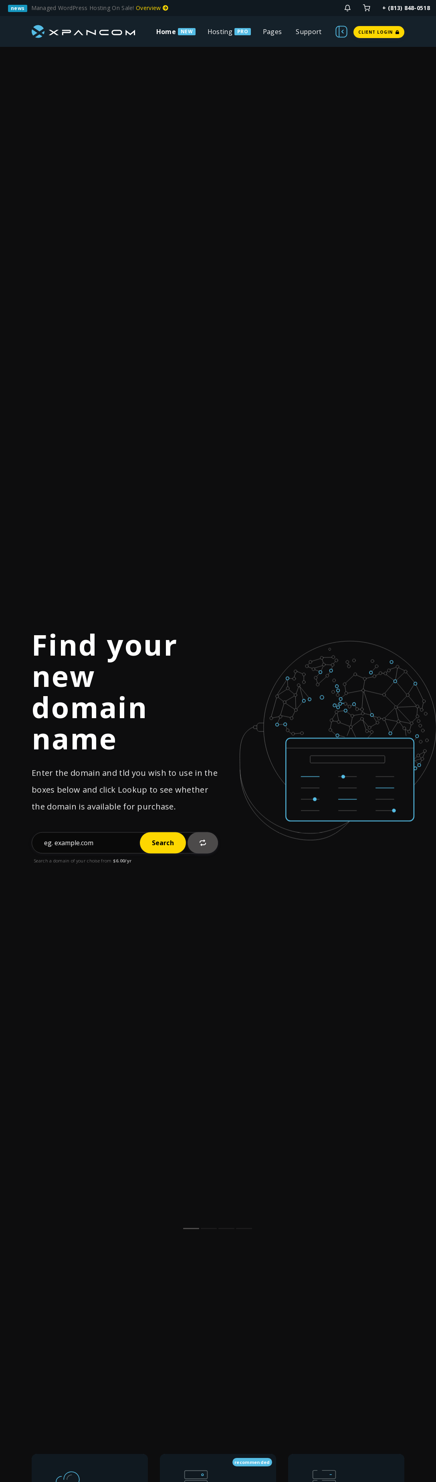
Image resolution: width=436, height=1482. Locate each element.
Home (166, 31)
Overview (152, 8)
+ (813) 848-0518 (406, 8)
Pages (272, 31)
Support (308, 31)
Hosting (220, 31)
